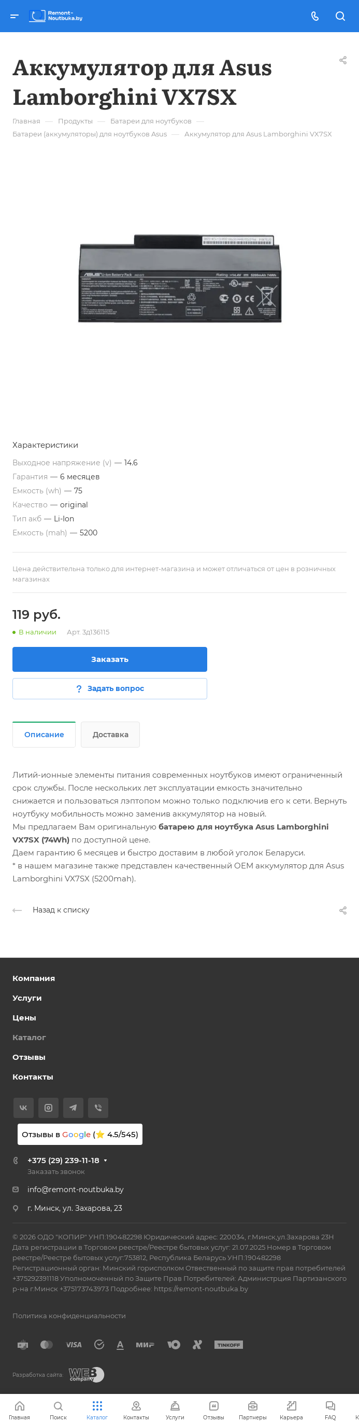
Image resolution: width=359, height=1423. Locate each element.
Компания (33, 978)
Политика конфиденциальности (69, 1315)
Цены (24, 1018)
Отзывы (29, 1057)
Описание (44, 734)
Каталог (29, 1037)
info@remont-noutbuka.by (75, 1189)
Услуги (27, 998)
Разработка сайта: (37, 1375)
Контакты (32, 1077)
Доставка (110, 734)
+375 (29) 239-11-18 (63, 1160)
